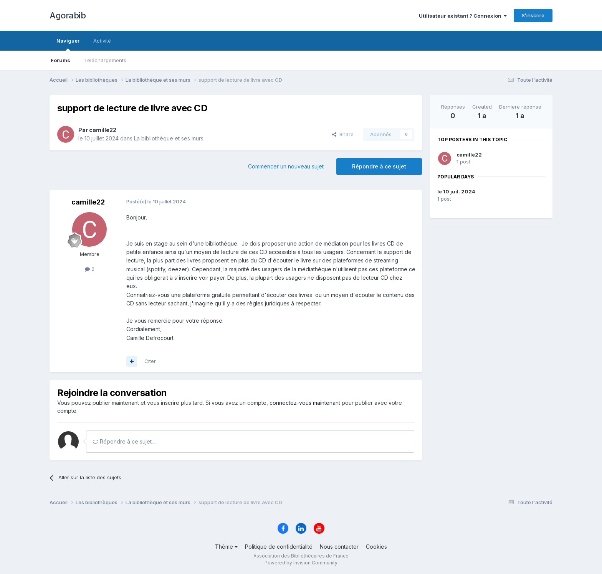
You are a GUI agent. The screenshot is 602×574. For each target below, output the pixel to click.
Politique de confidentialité (279, 546)
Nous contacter (339, 546)
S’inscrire (533, 15)
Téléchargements (105, 60)
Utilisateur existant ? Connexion (463, 16)
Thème (226, 546)
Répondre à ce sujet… (124, 441)
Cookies (376, 546)
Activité (102, 41)
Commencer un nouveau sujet (286, 166)
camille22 (469, 155)
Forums (60, 60)
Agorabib (68, 15)
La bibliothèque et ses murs (168, 138)
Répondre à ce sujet (379, 166)
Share (343, 134)
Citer (150, 361)
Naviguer (67, 44)
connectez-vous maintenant (305, 402)
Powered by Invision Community (301, 563)
